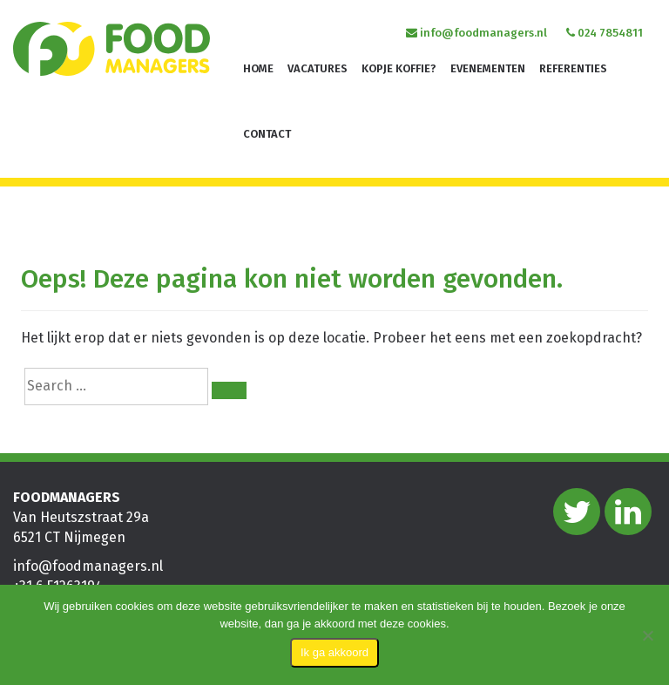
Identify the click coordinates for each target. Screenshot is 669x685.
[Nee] (647, 635)
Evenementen (487, 68)
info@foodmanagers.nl (476, 32)
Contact (267, 133)
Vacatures (317, 68)
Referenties (573, 68)
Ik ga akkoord (334, 652)
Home (258, 68)
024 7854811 (604, 32)
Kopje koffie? (399, 68)
